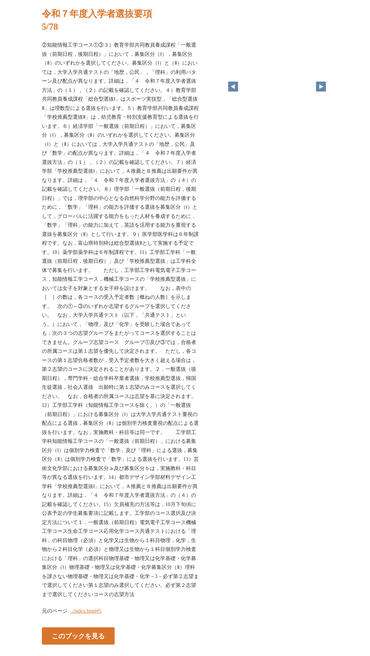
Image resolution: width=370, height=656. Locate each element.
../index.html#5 (85, 611)
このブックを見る (78, 636)
